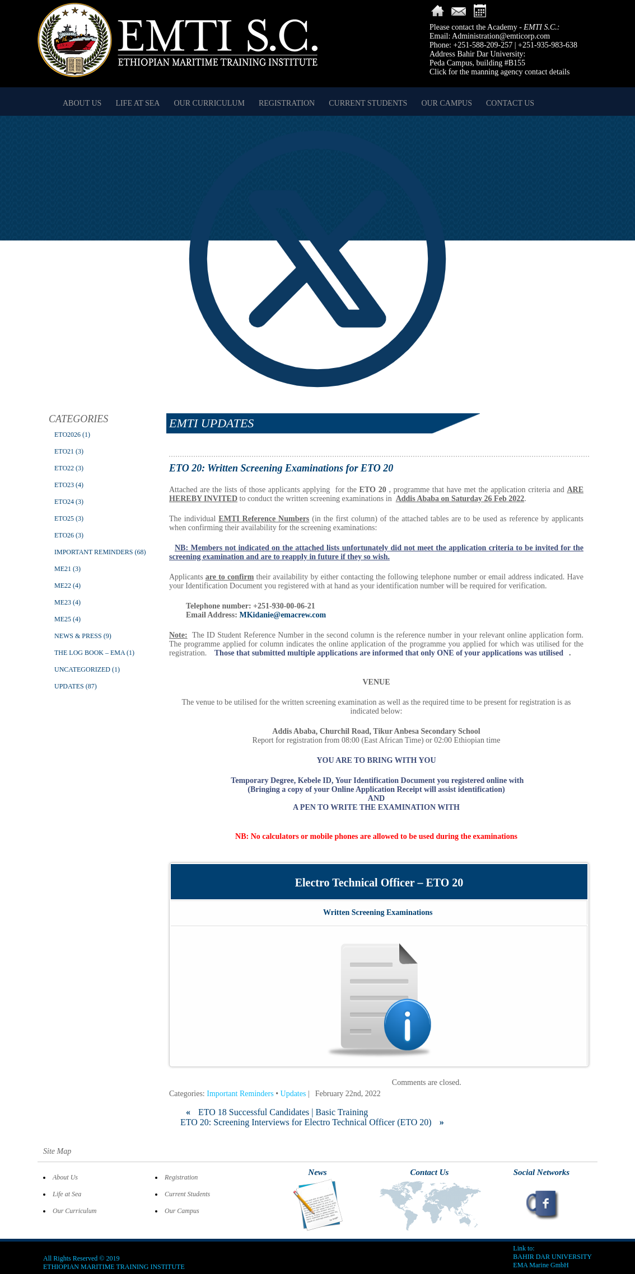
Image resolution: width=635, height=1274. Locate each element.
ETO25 (64, 518)
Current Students (368, 103)
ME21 (62, 569)
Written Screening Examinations (378, 912)
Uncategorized (82, 669)
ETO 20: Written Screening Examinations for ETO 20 (281, 468)
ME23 (62, 602)
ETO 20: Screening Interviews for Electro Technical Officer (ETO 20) (312, 1122)
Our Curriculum (209, 103)
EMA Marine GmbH (540, 1265)
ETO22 (64, 468)
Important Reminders (93, 552)
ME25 (62, 619)
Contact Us (510, 103)
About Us (82, 103)
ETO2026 (67, 434)
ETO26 (64, 535)
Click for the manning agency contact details (499, 72)
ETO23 (64, 485)
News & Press (78, 636)
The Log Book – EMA (89, 653)
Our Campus (446, 103)
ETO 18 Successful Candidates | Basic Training (277, 1112)
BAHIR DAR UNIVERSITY (552, 1257)
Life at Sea (137, 103)
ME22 (62, 585)
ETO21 (64, 451)
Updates (69, 686)
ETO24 (64, 502)
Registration (287, 103)
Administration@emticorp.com (501, 36)
